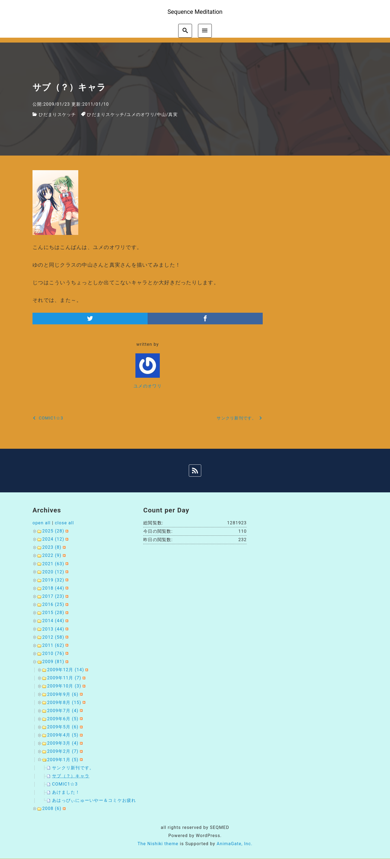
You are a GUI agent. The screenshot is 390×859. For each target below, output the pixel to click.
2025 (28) (53, 531)
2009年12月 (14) (65, 669)
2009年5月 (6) (63, 726)
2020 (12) (53, 571)
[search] (185, 31)
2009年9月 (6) (63, 694)
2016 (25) (53, 604)
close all (64, 522)
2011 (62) (53, 645)
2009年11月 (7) (64, 677)
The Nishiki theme (158, 843)
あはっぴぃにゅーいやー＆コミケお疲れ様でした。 (106, 800)
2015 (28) (53, 612)
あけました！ (66, 792)
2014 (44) (53, 620)
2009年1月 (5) (63, 759)
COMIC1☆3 (65, 784)
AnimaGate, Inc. (234, 843)
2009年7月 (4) (63, 710)
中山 (161, 114)
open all (41, 522)
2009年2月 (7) (63, 751)
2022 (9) (51, 555)
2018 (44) (53, 588)
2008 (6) (51, 808)
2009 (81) (53, 661)
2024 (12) (53, 539)
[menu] (205, 31)
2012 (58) (53, 637)
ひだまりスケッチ (57, 114)
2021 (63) (53, 563)
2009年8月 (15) (64, 702)
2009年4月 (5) (63, 735)
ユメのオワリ (140, 114)
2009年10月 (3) (64, 686)
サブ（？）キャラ (70, 776)
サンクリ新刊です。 (73, 767)
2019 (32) (53, 580)
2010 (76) (53, 653)
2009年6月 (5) (63, 718)
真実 (173, 114)
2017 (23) (53, 596)
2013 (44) (53, 629)
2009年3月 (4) (63, 743)
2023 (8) (51, 547)
